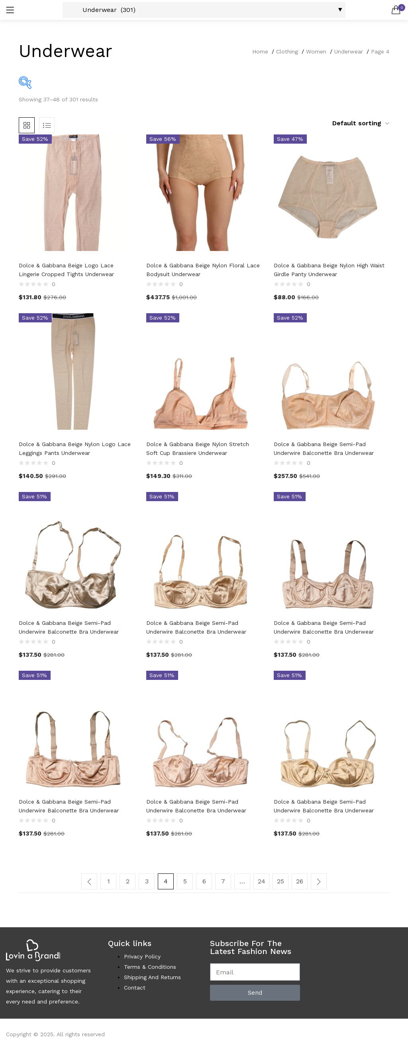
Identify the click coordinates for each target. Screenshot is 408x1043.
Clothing (287, 51)
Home (260, 51)
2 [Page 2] (127, 881)
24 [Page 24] (261, 881)
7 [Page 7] (223, 881)
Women (316, 51)
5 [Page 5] (185, 881)
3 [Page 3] (147, 881)
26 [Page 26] (299, 881)
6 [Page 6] (204, 881)
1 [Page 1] (108, 881)
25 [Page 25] (280, 881)
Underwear (348, 51)
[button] (396, 10)
